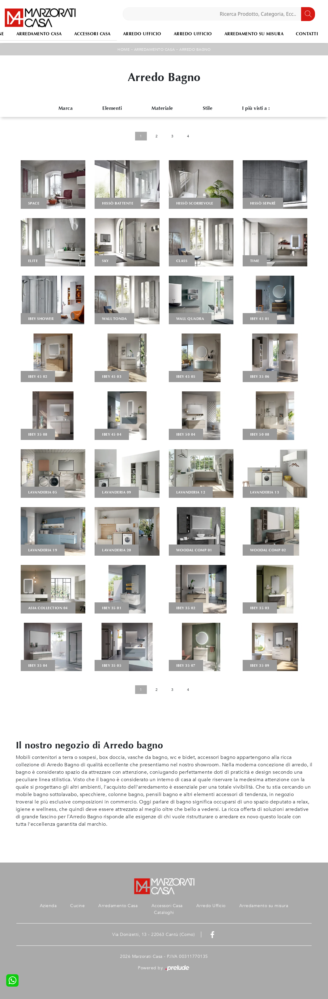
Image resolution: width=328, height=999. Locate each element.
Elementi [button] (112, 108)
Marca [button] (65, 108)
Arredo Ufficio (142, 34)
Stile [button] (208, 108)
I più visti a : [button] (256, 108)
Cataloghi (164, 912)
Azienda (48, 906)
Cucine (77, 906)
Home (123, 49)
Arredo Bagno (195, 49)
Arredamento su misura (254, 34)
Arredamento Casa (39, 34)
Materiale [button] (162, 108)
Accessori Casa (92, 34)
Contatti (307, 34)
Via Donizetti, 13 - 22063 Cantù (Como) (153, 934)
